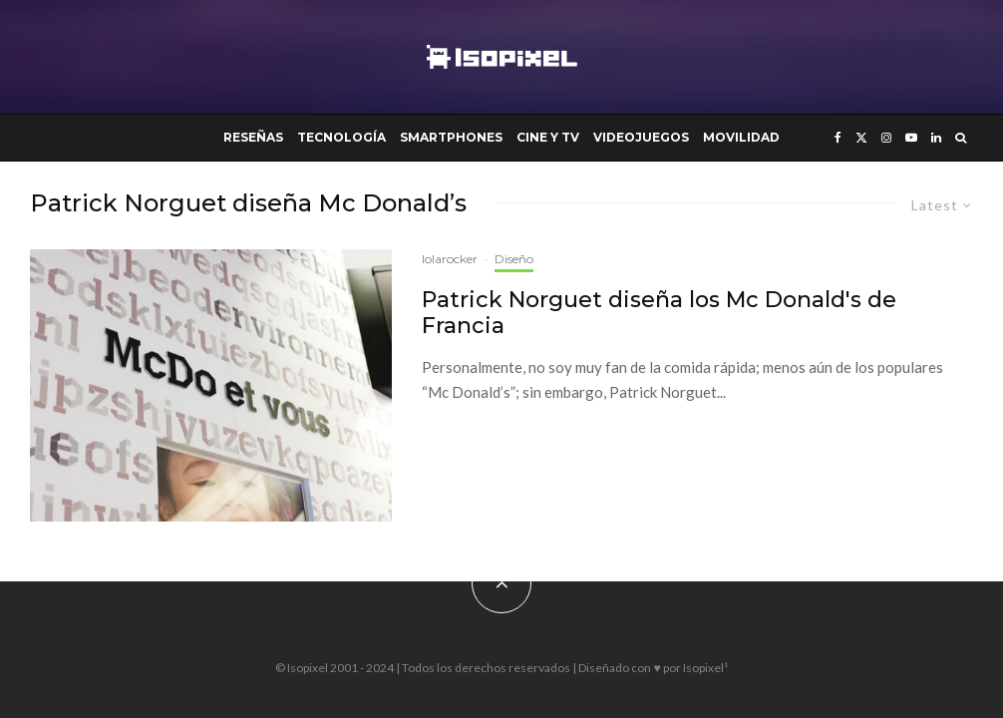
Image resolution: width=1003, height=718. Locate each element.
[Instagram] (886, 138)
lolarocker (450, 258)
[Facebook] (838, 138)
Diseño (514, 258)
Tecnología (341, 137)
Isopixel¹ (705, 667)
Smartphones (451, 137)
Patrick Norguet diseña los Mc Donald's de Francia (659, 313)
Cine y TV (547, 137)
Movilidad (741, 137)
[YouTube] (911, 138)
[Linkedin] (936, 138)
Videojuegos (641, 137)
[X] (861, 138)
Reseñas (253, 137)
